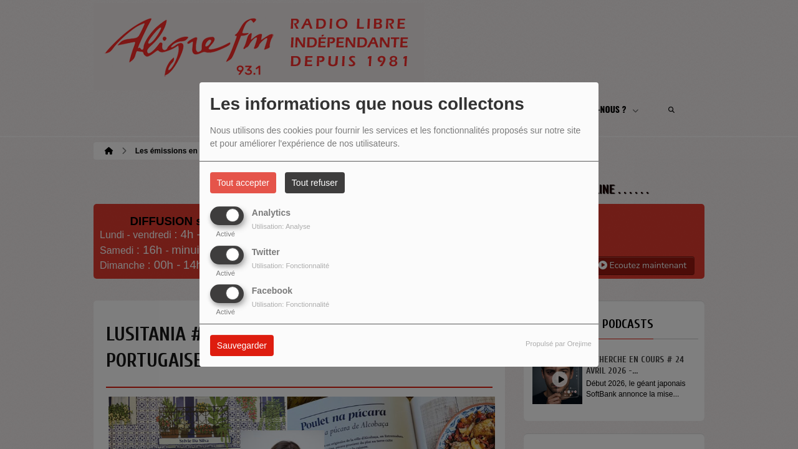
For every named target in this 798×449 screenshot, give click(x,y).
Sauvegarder (242, 345)
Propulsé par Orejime (559, 343)
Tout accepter (243, 183)
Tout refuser (315, 183)
